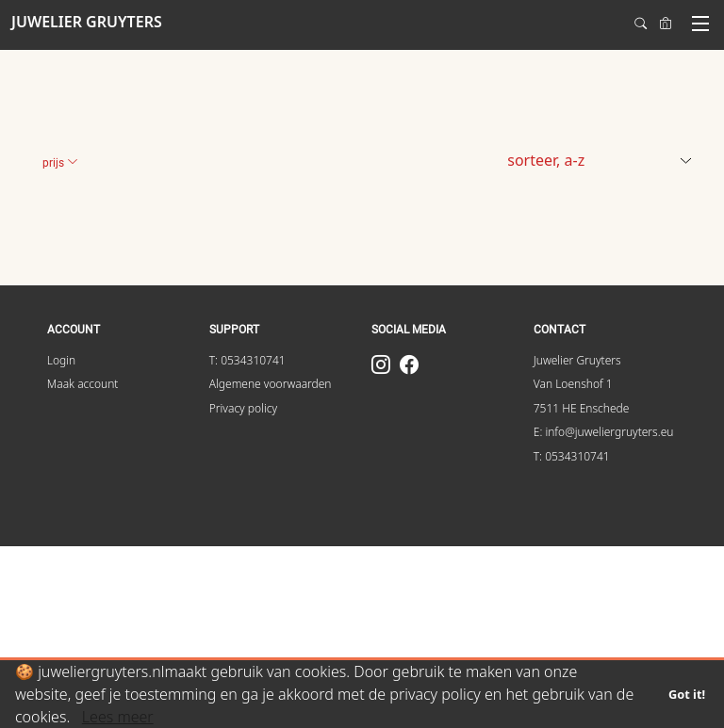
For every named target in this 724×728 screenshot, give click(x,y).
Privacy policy (243, 408)
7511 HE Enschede (582, 408)
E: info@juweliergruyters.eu (604, 432)
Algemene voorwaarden (270, 384)
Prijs (60, 163)
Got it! (686, 694)
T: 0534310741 (247, 360)
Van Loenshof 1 (573, 384)
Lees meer (118, 716)
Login (61, 360)
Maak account (83, 384)
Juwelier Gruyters (577, 360)
